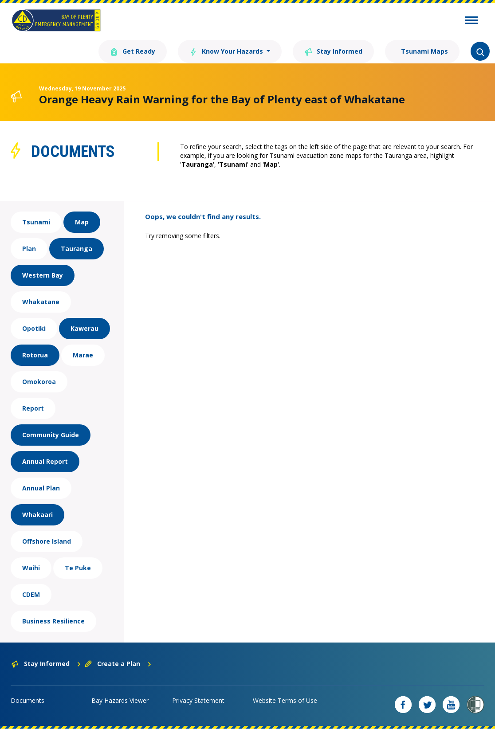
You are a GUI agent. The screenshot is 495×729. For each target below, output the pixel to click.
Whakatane (40, 302)
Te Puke (78, 568)
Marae (83, 355)
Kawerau (84, 328)
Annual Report (45, 461)
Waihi (31, 568)
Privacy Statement (198, 700)
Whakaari (37, 514)
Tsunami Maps (423, 51)
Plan (29, 248)
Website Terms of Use (285, 700)
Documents (27, 700)
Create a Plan (118, 663)
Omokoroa (39, 381)
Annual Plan (41, 488)
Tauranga (76, 248)
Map (82, 222)
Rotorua (35, 355)
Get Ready (132, 50)
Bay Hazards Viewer (120, 700)
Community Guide (50, 435)
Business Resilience (53, 621)
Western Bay (42, 275)
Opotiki (34, 328)
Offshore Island (46, 541)
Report (33, 408)
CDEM (31, 594)
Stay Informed (333, 50)
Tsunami (36, 222)
